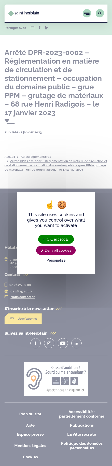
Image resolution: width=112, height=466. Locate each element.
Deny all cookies (56, 250)
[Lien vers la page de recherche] (100, 13)
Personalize (56, 260)
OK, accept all (56, 239)
